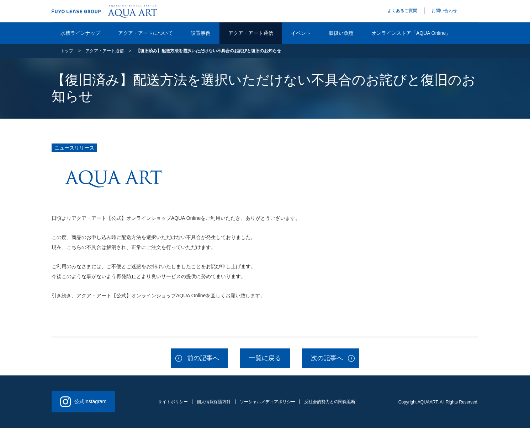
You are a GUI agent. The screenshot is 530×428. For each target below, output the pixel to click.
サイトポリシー (173, 401)
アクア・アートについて (145, 33)
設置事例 (201, 33)
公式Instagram (83, 401)
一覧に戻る (265, 358)
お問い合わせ (444, 10)
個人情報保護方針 (214, 401)
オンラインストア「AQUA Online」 (411, 33)
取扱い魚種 (341, 33)
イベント (301, 33)
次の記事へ (327, 358)
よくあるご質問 (402, 10)
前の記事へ (203, 358)
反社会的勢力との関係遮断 (329, 401)
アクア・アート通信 (250, 33)
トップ (66, 50)
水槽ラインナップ (80, 33)
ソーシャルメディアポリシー (267, 401)
